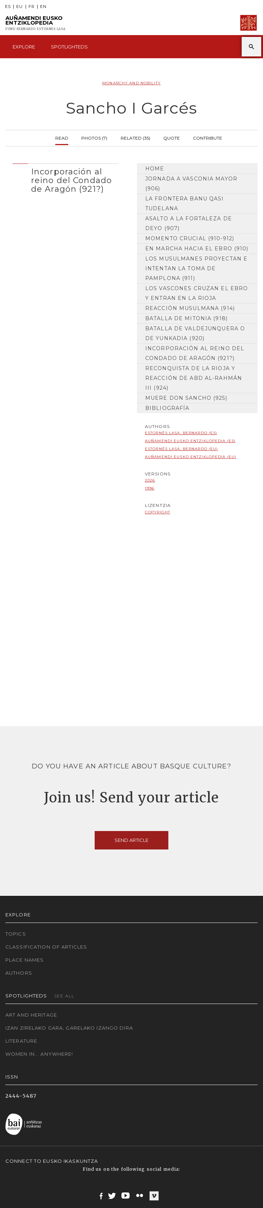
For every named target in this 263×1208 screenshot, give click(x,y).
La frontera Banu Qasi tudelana (184, 203)
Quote (171, 137)
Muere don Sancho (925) (186, 398)
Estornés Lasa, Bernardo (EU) (181, 448)
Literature (21, 1041)
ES (8, 7)
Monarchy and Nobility (131, 83)
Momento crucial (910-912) (189, 238)
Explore (24, 47)
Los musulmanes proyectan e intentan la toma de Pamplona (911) (196, 268)
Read (61, 137)
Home (154, 168)
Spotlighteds (69, 47)
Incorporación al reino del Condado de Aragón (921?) (194, 353)
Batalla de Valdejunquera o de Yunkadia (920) (195, 333)
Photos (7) (94, 137)
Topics (15, 934)
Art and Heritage (31, 1015)
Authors (18, 973)
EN (43, 7)
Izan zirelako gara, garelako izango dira (69, 1028)
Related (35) (135, 137)
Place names (24, 960)
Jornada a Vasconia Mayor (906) (191, 183)
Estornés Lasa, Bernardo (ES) (181, 433)
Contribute (207, 137)
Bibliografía (167, 408)
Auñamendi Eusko (35, 22)
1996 (149, 488)
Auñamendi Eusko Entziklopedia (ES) (190, 440)
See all (64, 996)
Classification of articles (46, 947)
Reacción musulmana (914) (190, 308)
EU (19, 7)
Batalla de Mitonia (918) (186, 318)
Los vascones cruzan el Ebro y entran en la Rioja (196, 293)
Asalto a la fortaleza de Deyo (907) (188, 223)
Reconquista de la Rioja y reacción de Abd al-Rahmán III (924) (193, 378)
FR (32, 7)
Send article (131, 840)
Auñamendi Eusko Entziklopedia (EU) (190, 456)
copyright (157, 512)
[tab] (66, 179)
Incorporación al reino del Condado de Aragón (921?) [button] (71, 180)
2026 (150, 480)
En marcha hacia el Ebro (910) (196, 248)
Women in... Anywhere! (39, 1054)
